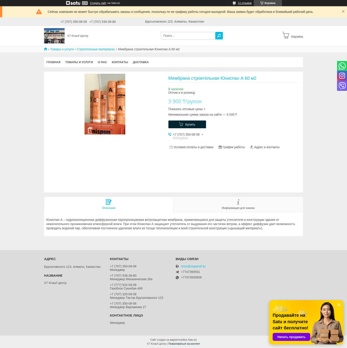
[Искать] (219, 35)
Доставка (141, 62)
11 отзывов (245, 3)
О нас (102, 62)
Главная (53, 62)
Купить (190, 124)
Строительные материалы (96, 49)
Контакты (120, 62)
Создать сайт (98, 3)
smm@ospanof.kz (193, 266)
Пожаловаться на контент (184, 343)
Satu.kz (192, 339)
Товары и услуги (62, 49)
